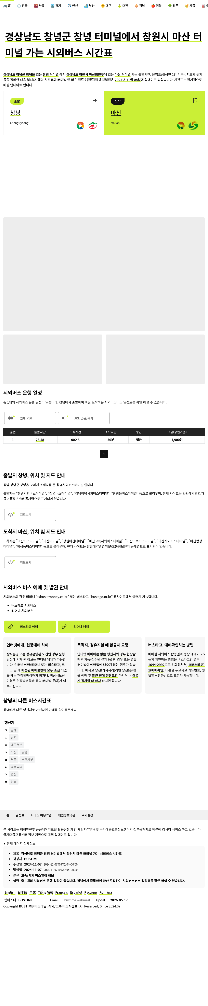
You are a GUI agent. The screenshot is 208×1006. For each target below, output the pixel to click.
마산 (14, 756)
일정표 (20, 819)
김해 (14, 733)
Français (63, 896)
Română (109, 896)
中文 (33, 896)
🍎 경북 (162, 5)
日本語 (23, 896)
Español (79, 896)
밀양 (25, 756)
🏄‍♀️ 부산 (93, 5)
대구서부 (17, 748)
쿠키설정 (90, 819)
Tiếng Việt (47, 896)
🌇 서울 (40, 5)
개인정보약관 (69, 819)
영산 (14, 778)
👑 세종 (197, 5)
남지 (14, 741)
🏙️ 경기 (58, 5)
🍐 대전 (127, 5)
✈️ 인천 (75, 5)
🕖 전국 (23, 5)
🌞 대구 (110, 5)
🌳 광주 (180, 5)
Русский (94, 896)
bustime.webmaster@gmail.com (88, 904)
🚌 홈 (7, 5)
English (10, 896)
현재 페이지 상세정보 (21, 847)
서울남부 (17, 770)
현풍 (14, 785)
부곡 (14, 763)
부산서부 (28, 763)
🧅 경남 (145, 5)
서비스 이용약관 (42, 819)
